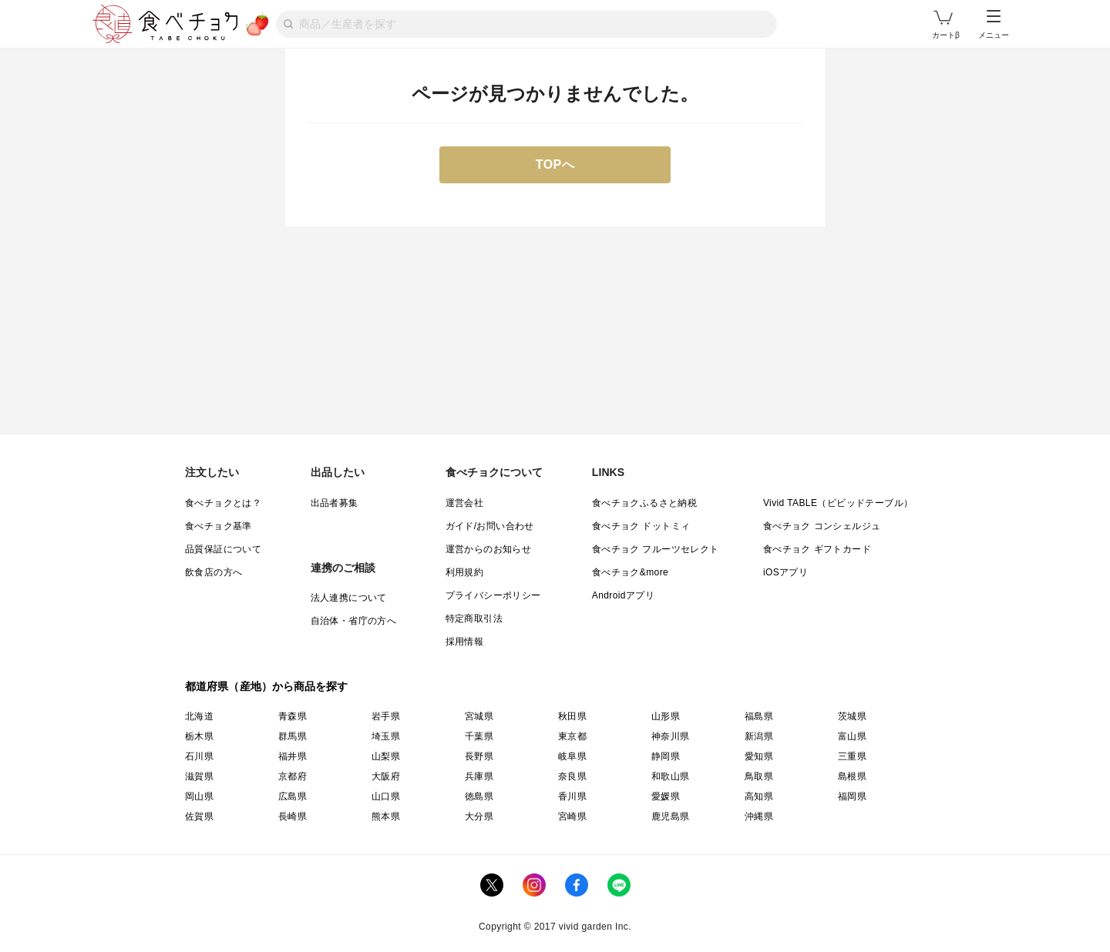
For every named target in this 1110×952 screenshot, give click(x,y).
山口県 (386, 796)
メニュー (993, 24)
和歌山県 (670, 776)
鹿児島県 (670, 816)
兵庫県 (479, 776)
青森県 (292, 716)
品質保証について (223, 549)
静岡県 (665, 756)
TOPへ (555, 164)
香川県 (572, 796)
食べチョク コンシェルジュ (822, 526)
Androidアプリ (623, 595)
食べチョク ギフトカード (817, 549)
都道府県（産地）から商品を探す (266, 686)
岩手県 (386, 716)
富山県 (852, 736)
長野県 (479, 756)
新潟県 (759, 736)
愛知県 (759, 756)
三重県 (852, 756)
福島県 (759, 716)
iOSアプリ (785, 572)
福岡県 (852, 796)
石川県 (199, 756)
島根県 (852, 776)
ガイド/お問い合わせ (490, 526)
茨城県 (852, 716)
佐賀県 (199, 816)
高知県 (759, 796)
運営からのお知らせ (489, 549)
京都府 (292, 776)
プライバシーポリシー (493, 595)
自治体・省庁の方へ (354, 620)
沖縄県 (759, 816)
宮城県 (479, 716)
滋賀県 (199, 776)
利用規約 (465, 572)
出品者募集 (334, 503)
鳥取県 (759, 776)
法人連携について (349, 597)
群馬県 (292, 736)
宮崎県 (572, 816)
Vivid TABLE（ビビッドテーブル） (838, 503)
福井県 (292, 756)
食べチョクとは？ (223, 503)
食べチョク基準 (218, 526)
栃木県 (199, 736)
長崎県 (292, 816)
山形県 (665, 716)
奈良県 (572, 776)
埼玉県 (386, 736)
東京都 (572, 736)
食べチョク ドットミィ (641, 526)
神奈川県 (670, 736)
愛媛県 (665, 796)
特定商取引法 (474, 618)
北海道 (199, 716)
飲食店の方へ (213, 572)
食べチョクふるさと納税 (644, 503)
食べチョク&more (630, 572)
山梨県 (386, 756)
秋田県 (572, 716)
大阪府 (386, 776)
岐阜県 (572, 756)
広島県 (292, 796)
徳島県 (479, 796)
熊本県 (386, 816)
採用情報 (465, 641)
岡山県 (199, 796)
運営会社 (465, 503)
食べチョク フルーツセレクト (655, 549)
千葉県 (479, 736)
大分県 (479, 816)
